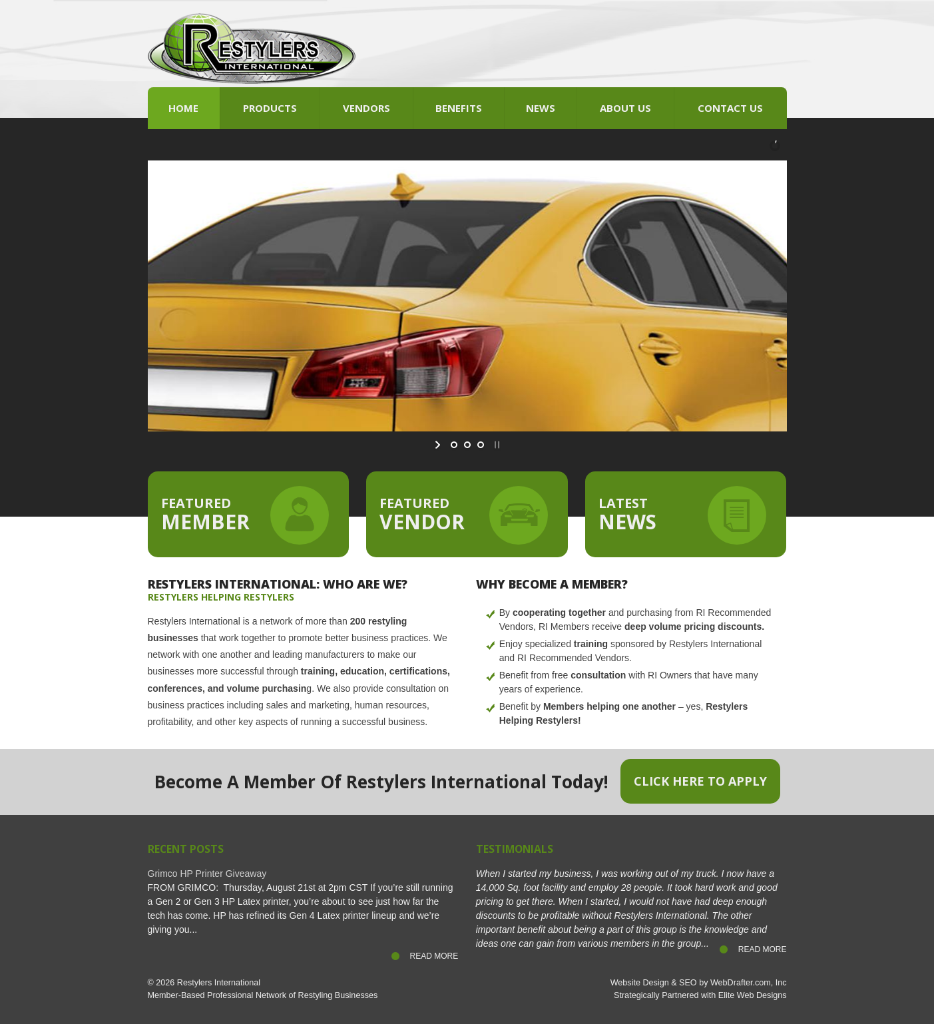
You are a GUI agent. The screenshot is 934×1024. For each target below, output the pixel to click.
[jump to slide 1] (454, 444)
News (540, 108)
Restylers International (218, 982)
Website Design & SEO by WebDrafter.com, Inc (698, 982)
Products (270, 108)
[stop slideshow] (495, 444)
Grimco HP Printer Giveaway (207, 873)
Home (183, 108)
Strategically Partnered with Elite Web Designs (700, 995)
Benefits (458, 108)
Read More (434, 956)
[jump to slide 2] (467, 444)
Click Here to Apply (700, 781)
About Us (625, 108)
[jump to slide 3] (480, 444)
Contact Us (730, 108)
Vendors (366, 108)
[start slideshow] (439, 444)
